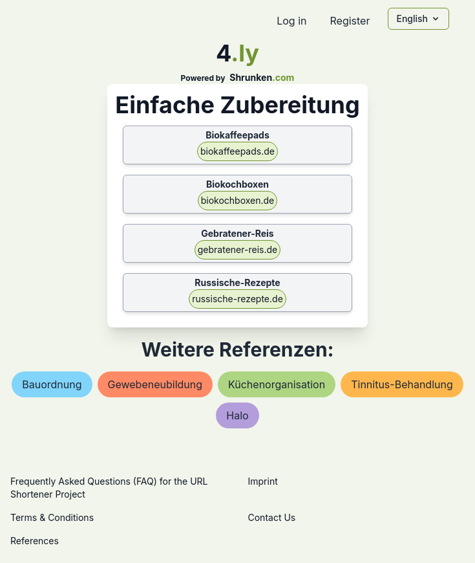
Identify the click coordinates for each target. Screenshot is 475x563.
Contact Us (272, 517)
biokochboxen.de (238, 200)
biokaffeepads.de (237, 151)
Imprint (263, 481)
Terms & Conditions (52, 517)
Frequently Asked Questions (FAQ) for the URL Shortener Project (108, 488)
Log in (291, 20)
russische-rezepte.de (237, 298)
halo (237, 415)
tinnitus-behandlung (402, 384)
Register (350, 20)
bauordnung (51, 384)
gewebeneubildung (155, 384)
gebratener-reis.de (237, 249)
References (34, 540)
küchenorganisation (276, 384)
